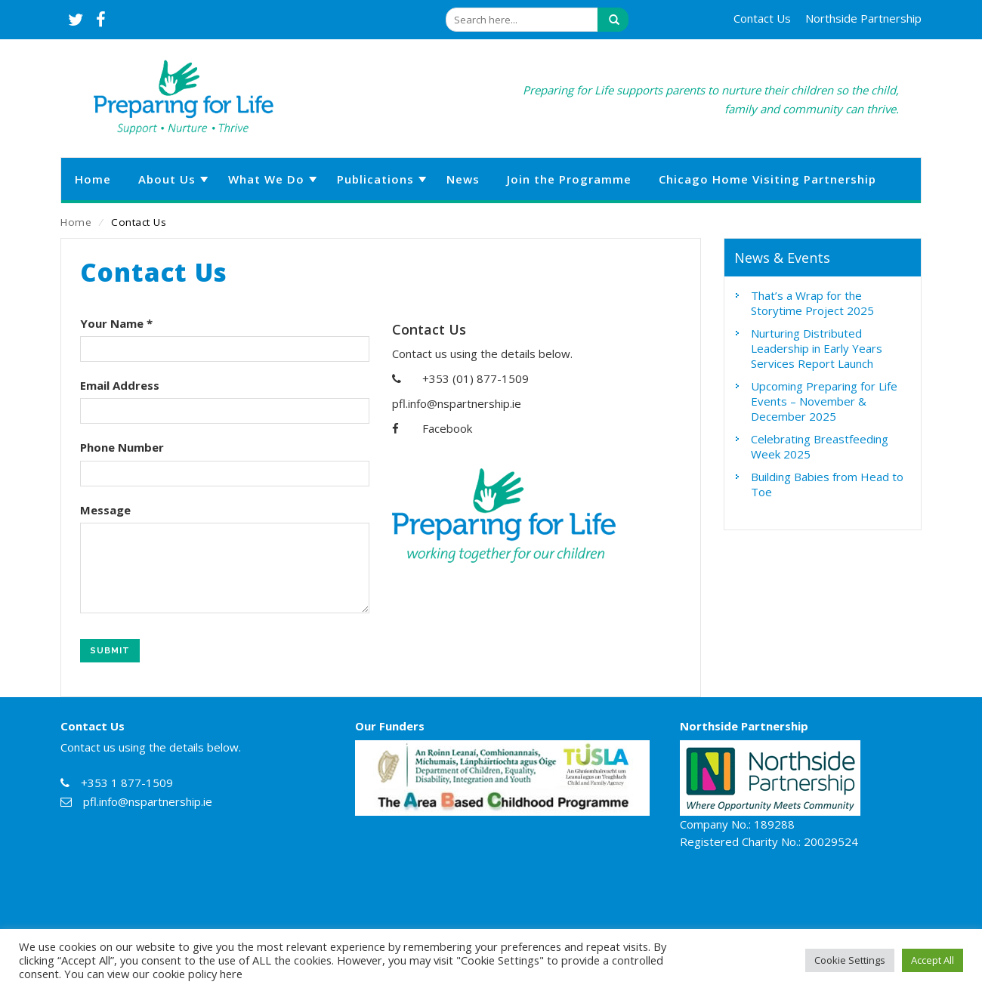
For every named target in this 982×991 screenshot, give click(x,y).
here (231, 973)
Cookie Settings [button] (849, 960)
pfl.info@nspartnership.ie (456, 403)
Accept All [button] (932, 960)
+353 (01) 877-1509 (475, 378)
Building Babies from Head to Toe (827, 484)
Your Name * (116, 323)
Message (105, 509)
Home (75, 222)
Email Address (119, 385)
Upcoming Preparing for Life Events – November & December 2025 (824, 401)
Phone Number (122, 447)
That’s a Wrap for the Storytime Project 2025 (812, 303)
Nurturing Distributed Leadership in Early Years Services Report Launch (816, 348)
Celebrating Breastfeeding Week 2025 (819, 446)
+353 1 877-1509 (127, 782)
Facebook (447, 428)
